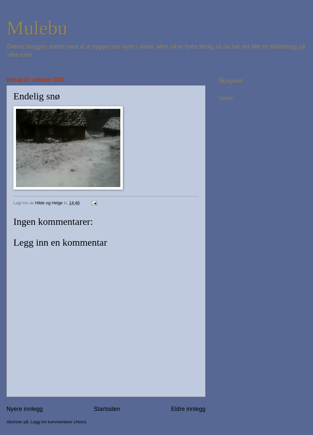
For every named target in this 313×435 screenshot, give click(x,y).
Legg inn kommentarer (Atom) (58, 421)
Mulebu (37, 28)
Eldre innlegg (188, 409)
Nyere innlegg (25, 409)
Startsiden (107, 409)
